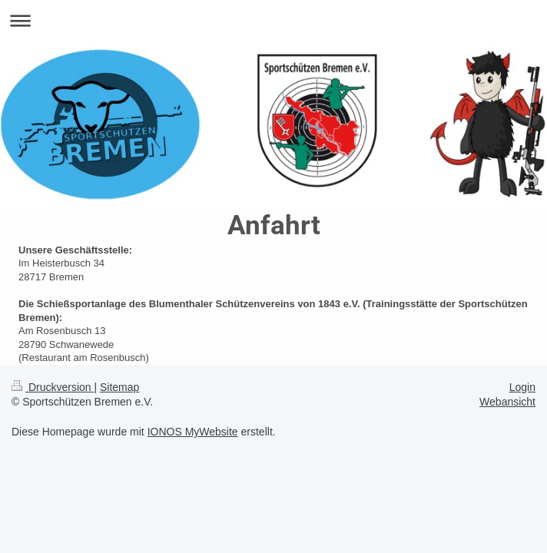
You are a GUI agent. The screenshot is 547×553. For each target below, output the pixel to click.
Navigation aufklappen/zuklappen (273, 20)
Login (522, 387)
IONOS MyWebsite (193, 432)
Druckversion (53, 387)
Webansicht (507, 402)
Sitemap (119, 387)
